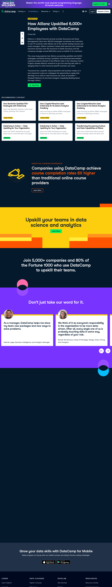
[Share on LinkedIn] (22, 42)
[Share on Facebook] (22, 34)
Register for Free (99, 4)
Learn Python (7, 583)
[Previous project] (101, 350)
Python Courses (36, 583)
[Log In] (92, 11)
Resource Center (92, 583)
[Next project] (107, 350)
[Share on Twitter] (22, 38)
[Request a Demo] (103, 11)
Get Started (62, 583)
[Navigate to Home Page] (9, 11)
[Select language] (84, 11)
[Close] (109, 4)
